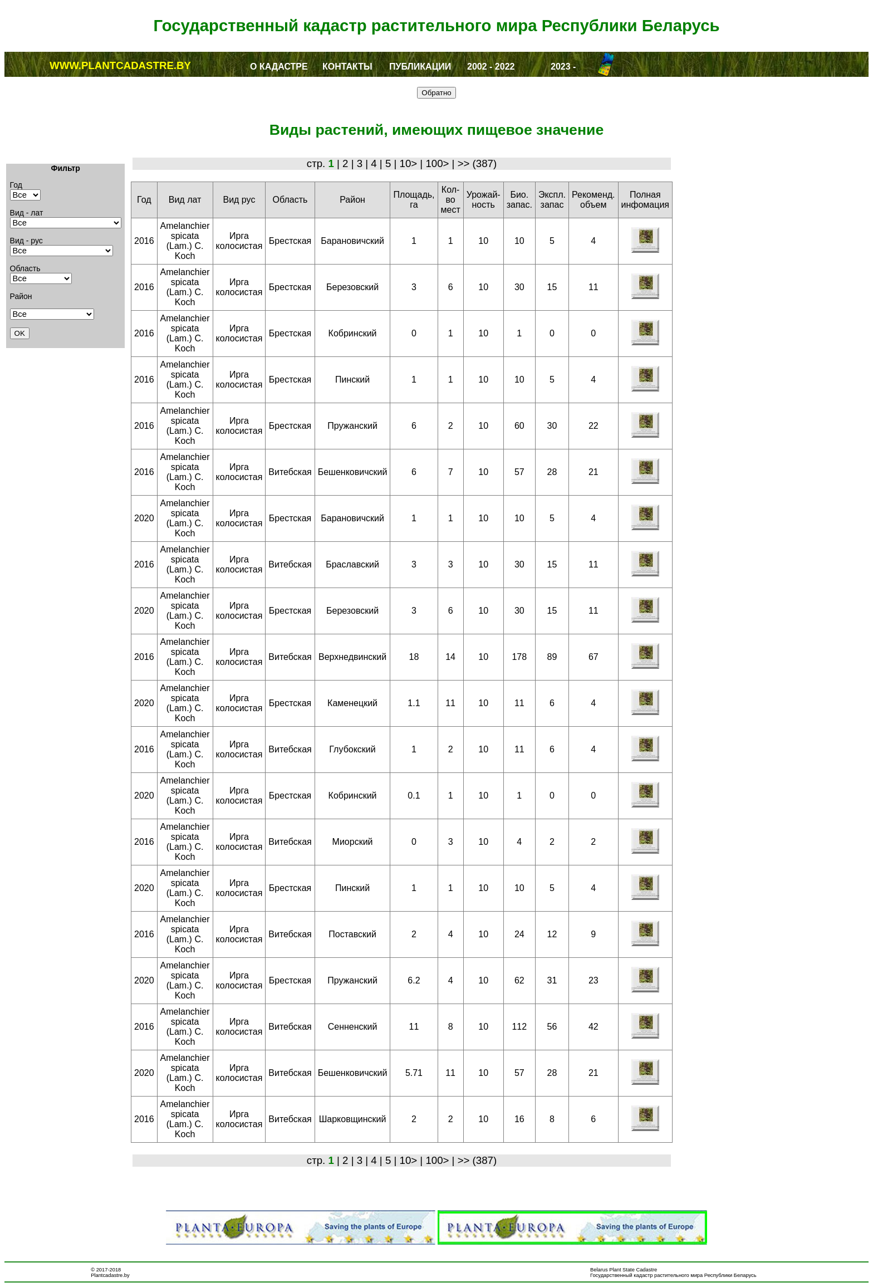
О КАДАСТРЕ (279, 66)
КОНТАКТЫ (347, 66)
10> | (413, 163)
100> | (441, 163)
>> (465, 163)
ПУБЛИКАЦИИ (420, 66)
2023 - (563, 66)
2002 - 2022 (490, 66)
